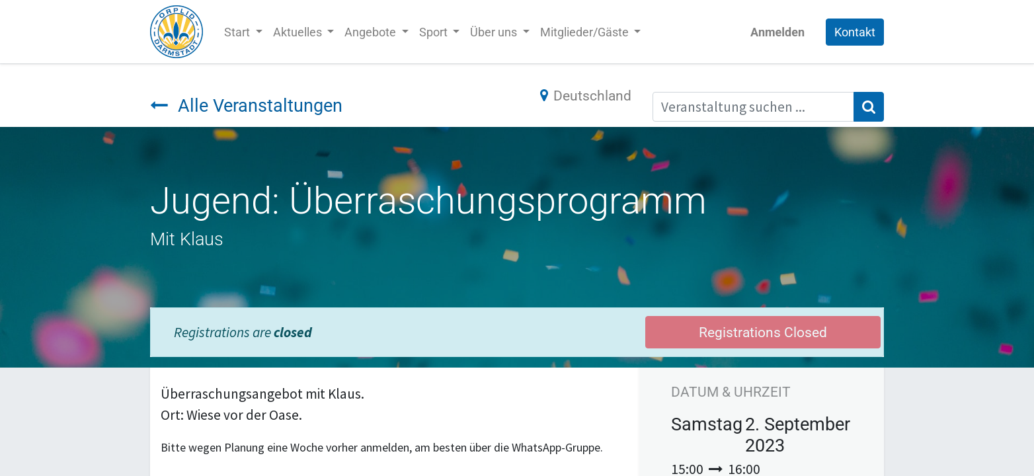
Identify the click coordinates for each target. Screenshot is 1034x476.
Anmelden (777, 32)
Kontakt (854, 32)
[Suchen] (869, 107)
